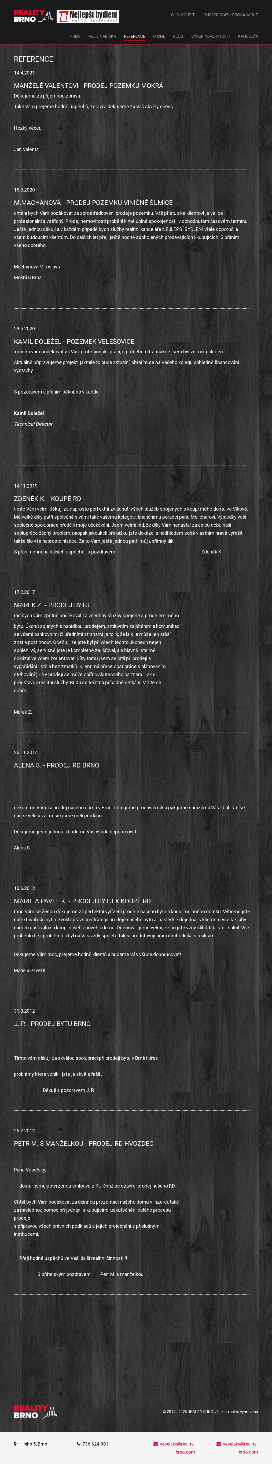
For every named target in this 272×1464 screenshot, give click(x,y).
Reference (134, 36)
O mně (159, 36)
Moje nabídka (102, 36)
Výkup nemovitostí (210, 36)
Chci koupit (183, 15)
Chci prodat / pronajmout (231, 15)
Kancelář (248, 36)
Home (75, 36)
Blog (178, 36)
